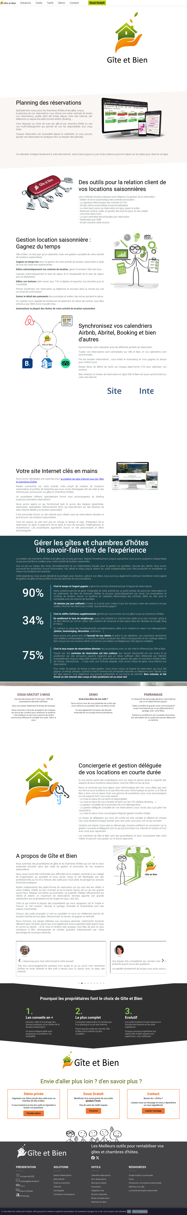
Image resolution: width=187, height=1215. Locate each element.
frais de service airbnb (64, 968)
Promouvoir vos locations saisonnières (145, 1183)
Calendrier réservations (100, 1175)
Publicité (57, 1187)
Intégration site (97, 1190)
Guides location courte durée (141, 1175)
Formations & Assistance (64, 1194)
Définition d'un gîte (136, 1187)
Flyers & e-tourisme (62, 1183)
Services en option (98, 1183)
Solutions (25, 2)
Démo (61, 2)
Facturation (96, 1187)
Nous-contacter (24, 1191)
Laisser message (153, 1111)
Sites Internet (59, 1179)
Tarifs (50, 2)
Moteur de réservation (100, 1198)
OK (129, 1211)
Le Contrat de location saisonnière (143, 1190)
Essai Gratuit (97, 2)
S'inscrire (93, 1111)
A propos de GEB (25, 1176)
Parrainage (22, 1196)
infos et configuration (140, 1211)
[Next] (162, 960)
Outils (39, 2)
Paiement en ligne (98, 1202)
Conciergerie (59, 1190)
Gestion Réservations (62, 1175)
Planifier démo (34, 1113)
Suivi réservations (98, 1179)
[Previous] (19, 960)
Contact (74, 2)
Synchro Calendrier (99, 1194)
